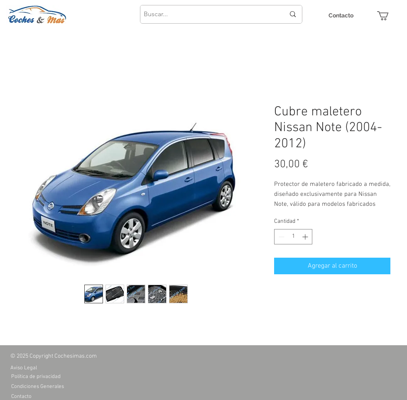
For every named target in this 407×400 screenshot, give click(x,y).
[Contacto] (341, 15)
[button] (388, 15)
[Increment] (306, 236)
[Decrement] (280, 236)
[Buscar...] (208, 14)
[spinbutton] (293, 236)
